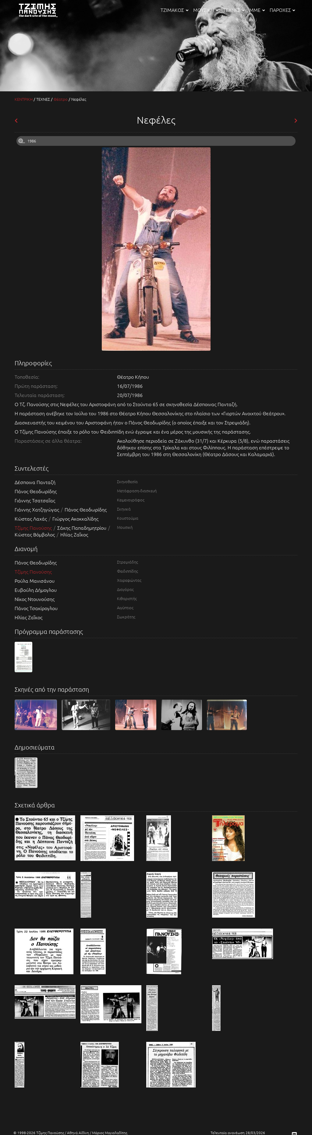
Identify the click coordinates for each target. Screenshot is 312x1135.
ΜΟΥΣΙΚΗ (205, 9)
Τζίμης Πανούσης (34, 527)
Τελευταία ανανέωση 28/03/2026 (238, 1132)
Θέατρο (61, 99)
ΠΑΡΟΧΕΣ (282, 9)
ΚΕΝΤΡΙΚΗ (24, 99)
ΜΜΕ (256, 9)
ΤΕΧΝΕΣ (233, 9)
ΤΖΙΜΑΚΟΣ (174, 9)
